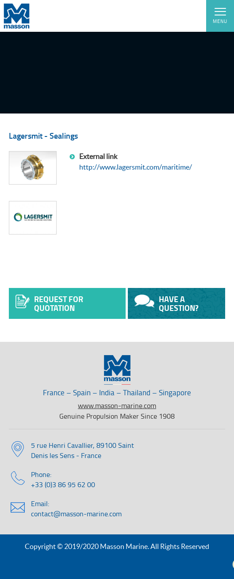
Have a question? (166, 303)
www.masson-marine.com (117, 405)
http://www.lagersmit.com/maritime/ (135, 167)
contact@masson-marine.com (76, 513)
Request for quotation (49, 303)
